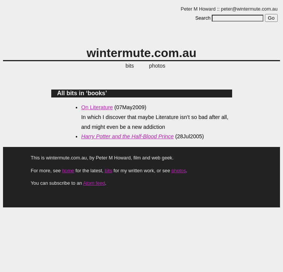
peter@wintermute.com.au (249, 9)
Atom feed (94, 183)
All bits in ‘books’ (82, 93)
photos (157, 66)
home (68, 170)
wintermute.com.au (142, 53)
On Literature (97, 107)
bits (129, 66)
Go (271, 18)
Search (203, 18)
